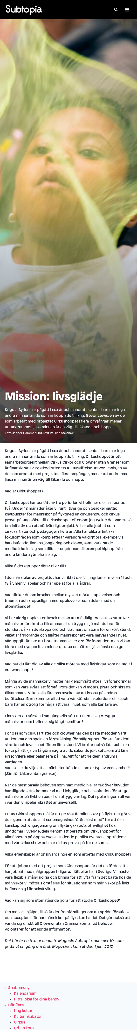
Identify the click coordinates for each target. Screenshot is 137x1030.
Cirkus (19, 1022)
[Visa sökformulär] (116, 9)
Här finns (16, 1005)
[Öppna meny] (126, 9)
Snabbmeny (18, 988)
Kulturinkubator (28, 1016)
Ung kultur (23, 1011)
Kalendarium (25, 993)
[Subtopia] (24, 10)
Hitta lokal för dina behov (36, 999)
